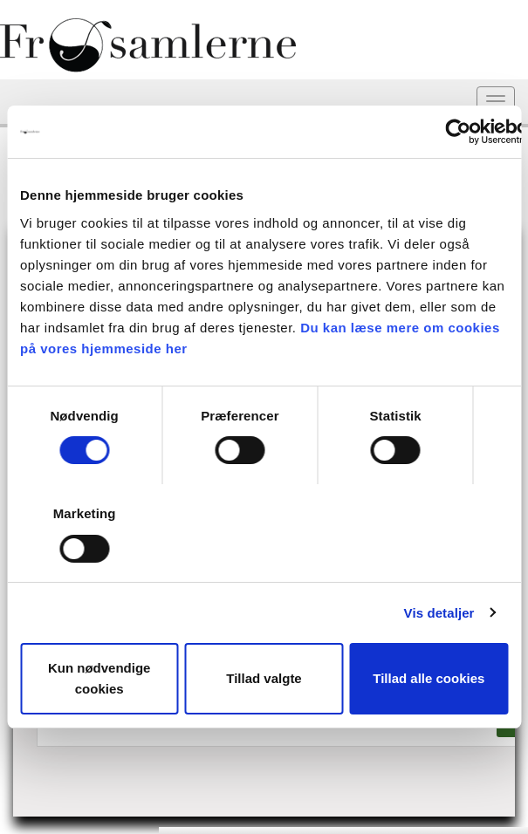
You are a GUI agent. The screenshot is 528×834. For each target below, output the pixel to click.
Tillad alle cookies (428, 678)
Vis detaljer (439, 612)
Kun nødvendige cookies (99, 678)
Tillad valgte (263, 678)
